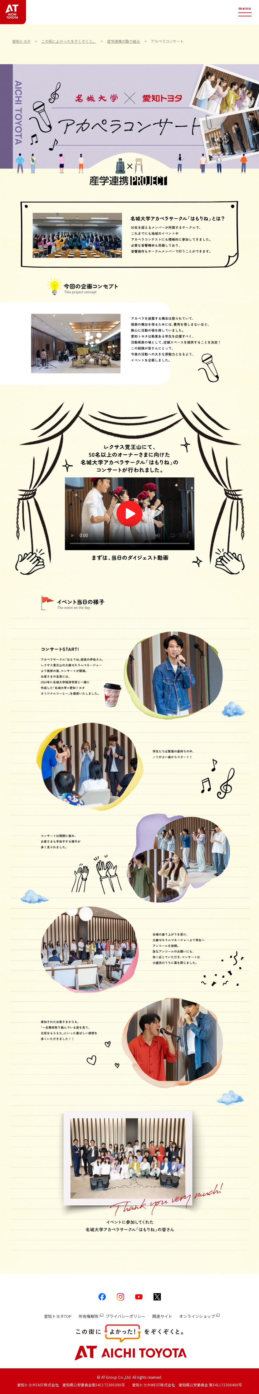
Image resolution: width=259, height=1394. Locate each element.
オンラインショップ (197, 1316)
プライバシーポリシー (125, 1316)
